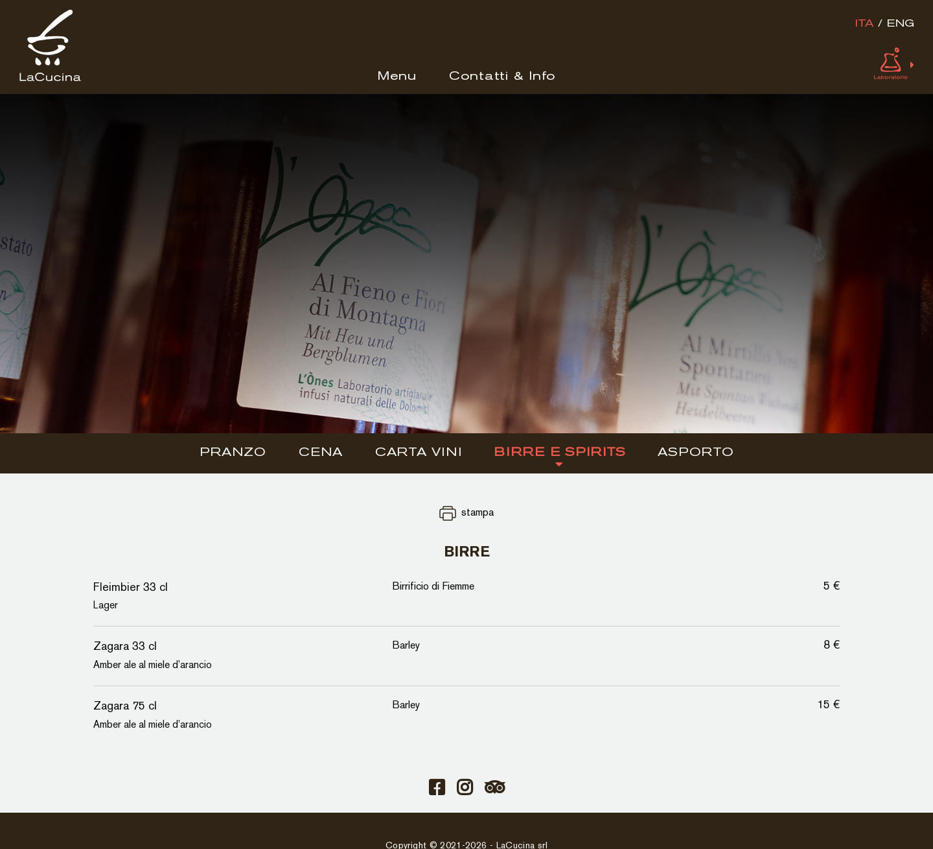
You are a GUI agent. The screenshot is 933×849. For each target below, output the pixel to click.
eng (900, 24)
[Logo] (50, 78)
